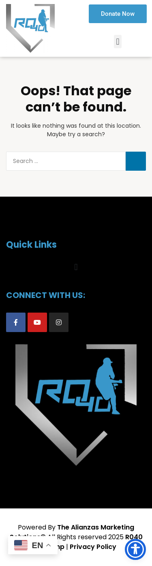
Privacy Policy (93, 546)
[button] (118, 41)
